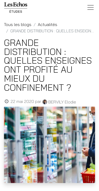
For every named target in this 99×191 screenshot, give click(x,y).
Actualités (47, 24)
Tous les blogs (17, 24)
